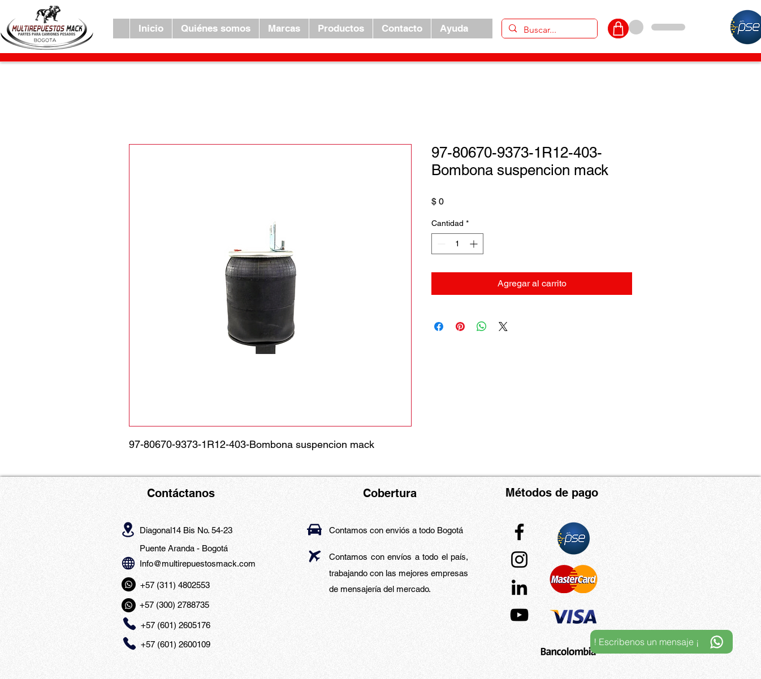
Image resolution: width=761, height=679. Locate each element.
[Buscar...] (548, 30)
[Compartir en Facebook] (439, 326)
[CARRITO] (618, 28)
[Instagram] (519, 560)
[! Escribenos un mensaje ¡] (661, 642)
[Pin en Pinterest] (460, 326)
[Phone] (129, 624)
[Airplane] (315, 556)
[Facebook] (519, 532)
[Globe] (128, 563)
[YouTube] (519, 615)
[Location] (128, 529)
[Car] (314, 530)
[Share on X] (503, 326)
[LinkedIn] (519, 587)
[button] (284, 28)
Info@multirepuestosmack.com (198, 563)
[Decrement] (440, 244)
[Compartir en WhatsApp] (481, 326)
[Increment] (475, 244)
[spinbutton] (457, 244)
